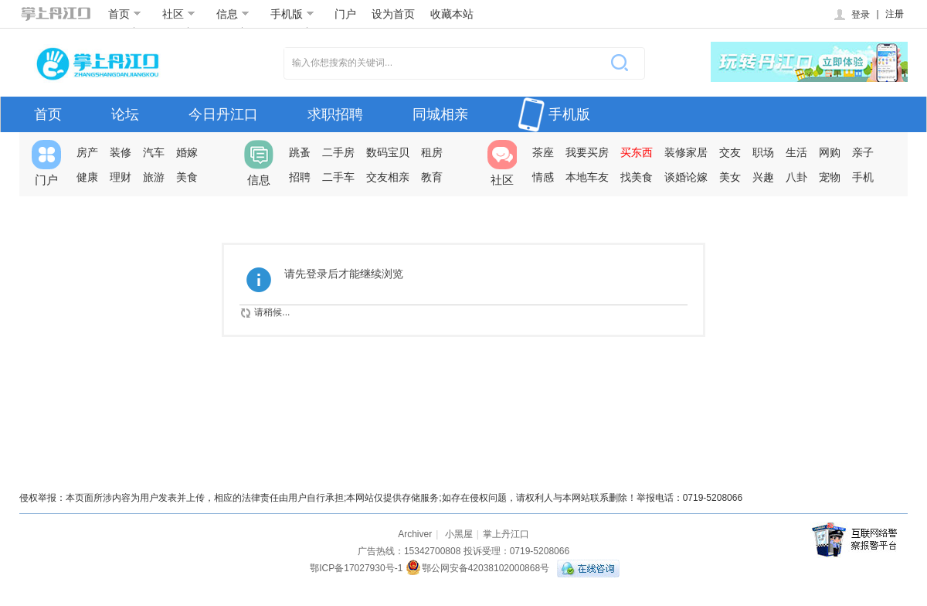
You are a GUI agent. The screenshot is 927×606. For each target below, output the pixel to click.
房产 (87, 152)
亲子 (863, 152)
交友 (730, 152)
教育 (432, 177)
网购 (829, 152)
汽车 (154, 152)
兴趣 (763, 177)
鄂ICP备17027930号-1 (356, 568)
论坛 (125, 114)
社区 (178, 14)
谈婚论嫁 (686, 177)
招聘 (300, 177)
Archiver (415, 534)
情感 (543, 177)
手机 (863, 177)
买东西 (636, 152)
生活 (796, 152)
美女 (730, 177)
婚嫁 (187, 152)
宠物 (829, 177)
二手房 (338, 152)
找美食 (636, 177)
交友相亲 (387, 177)
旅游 (154, 177)
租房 (432, 152)
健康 (87, 177)
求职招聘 (335, 114)
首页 (124, 14)
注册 (894, 14)
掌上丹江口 (506, 534)
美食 (187, 177)
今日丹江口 (223, 114)
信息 (233, 14)
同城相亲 (440, 114)
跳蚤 (300, 152)
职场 (763, 152)
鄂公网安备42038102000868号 (477, 568)
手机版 (292, 14)
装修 (120, 152)
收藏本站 (452, 14)
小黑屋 (459, 534)
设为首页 (393, 14)
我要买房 (587, 152)
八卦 (796, 177)
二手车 (338, 177)
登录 (851, 15)
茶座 (543, 152)
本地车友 (587, 177)
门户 (345, 14)
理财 (120, 177)
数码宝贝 (387, 152)
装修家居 (686, 152)
